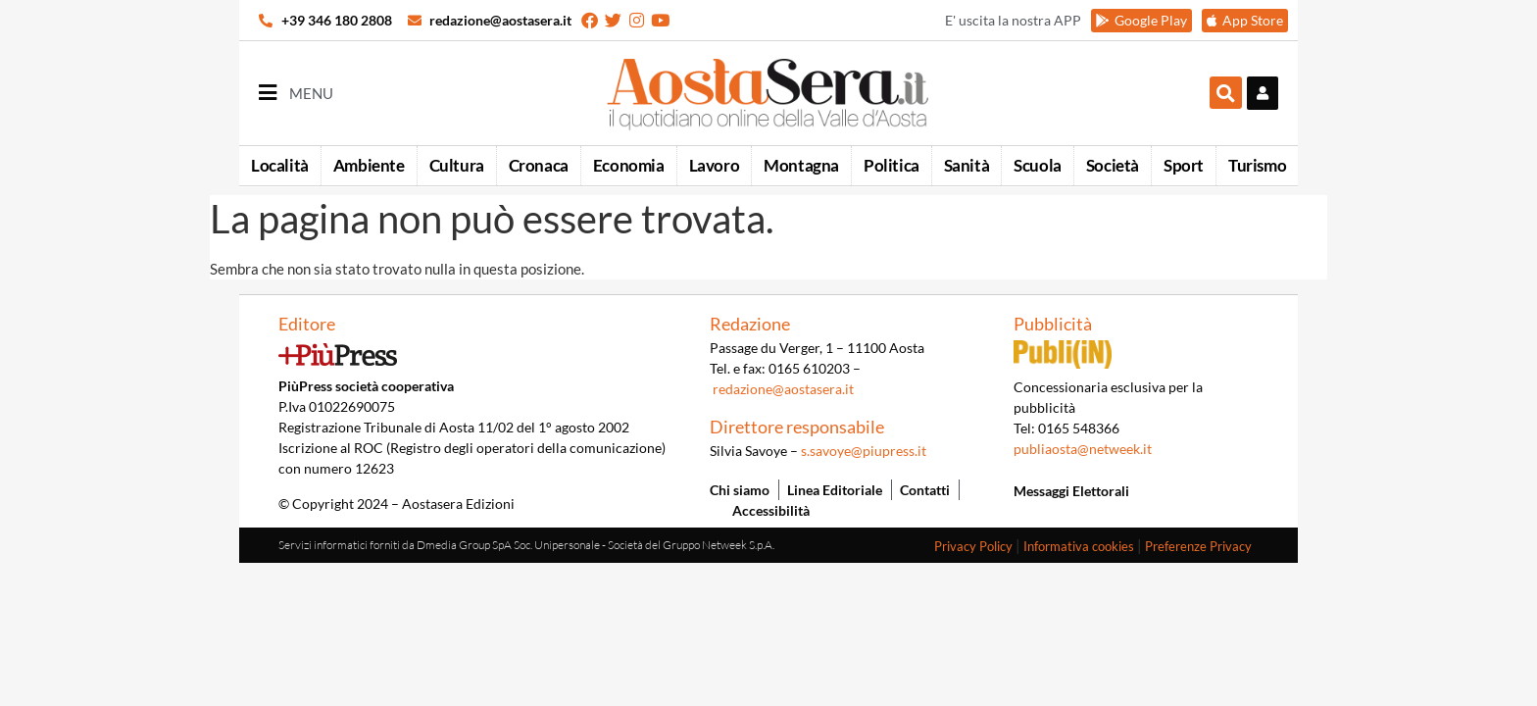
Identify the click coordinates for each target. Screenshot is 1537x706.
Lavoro (714, 165)
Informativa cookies (1078, 546)
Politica (891, 165)
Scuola (1038, 165)
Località (280, 165)
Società (1112, 165)
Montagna (801, 165)
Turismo (1257, 165)
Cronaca (539, 165)
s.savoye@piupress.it (863, 450)
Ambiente (369, 165)
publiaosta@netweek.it (1083, 448)
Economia (629, 165)
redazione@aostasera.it (783, 388)
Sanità (967, 165)
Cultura (456, 165)
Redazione (750, 323)
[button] (1226, 92)
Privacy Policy (973, 546)
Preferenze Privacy (1198, 546)
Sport (1184, 165)
